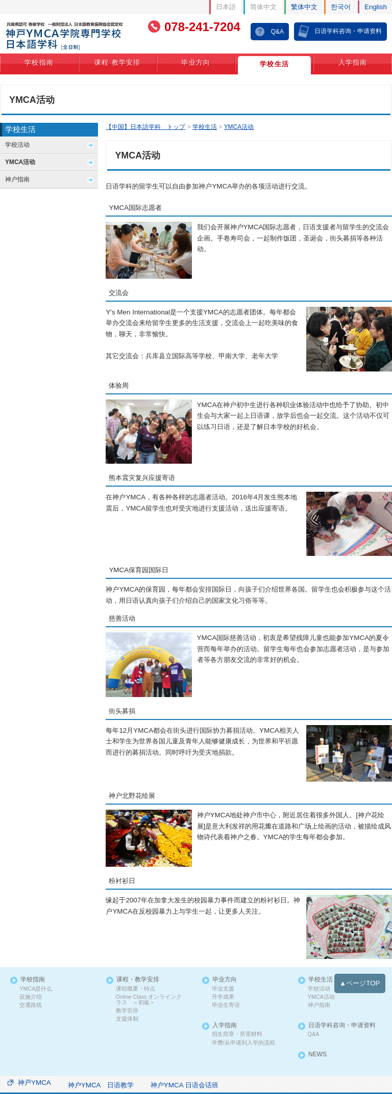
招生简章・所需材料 (234, 1025)
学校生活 (274, 63)
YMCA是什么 (34, 981)
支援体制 (125, 1010)
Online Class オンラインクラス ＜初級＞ (151, 991)
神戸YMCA (34, 1072)
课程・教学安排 (137, 973)
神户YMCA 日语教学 (99, 1074)
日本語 (227, 6)
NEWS (317, 1045)
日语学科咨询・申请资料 (348, 31)
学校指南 (39, 61)
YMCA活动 (20, 161)
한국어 (342, 6)
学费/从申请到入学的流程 (240, 1033)
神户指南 (17, 178)
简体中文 (264, 6)
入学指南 (353, 61)
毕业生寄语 (224, 997)
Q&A (278, 31)
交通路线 (29, 997)
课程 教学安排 (117, 61)
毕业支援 (221, 981)
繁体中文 (304, 6)
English (376, 6)
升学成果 (221, 989)
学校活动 (17, 144)
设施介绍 (29, 989)
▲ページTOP (360, 976)
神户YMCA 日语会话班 (182, 1074)
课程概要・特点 (133, 981)
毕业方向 (195, 61)
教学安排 (125, 1002)
